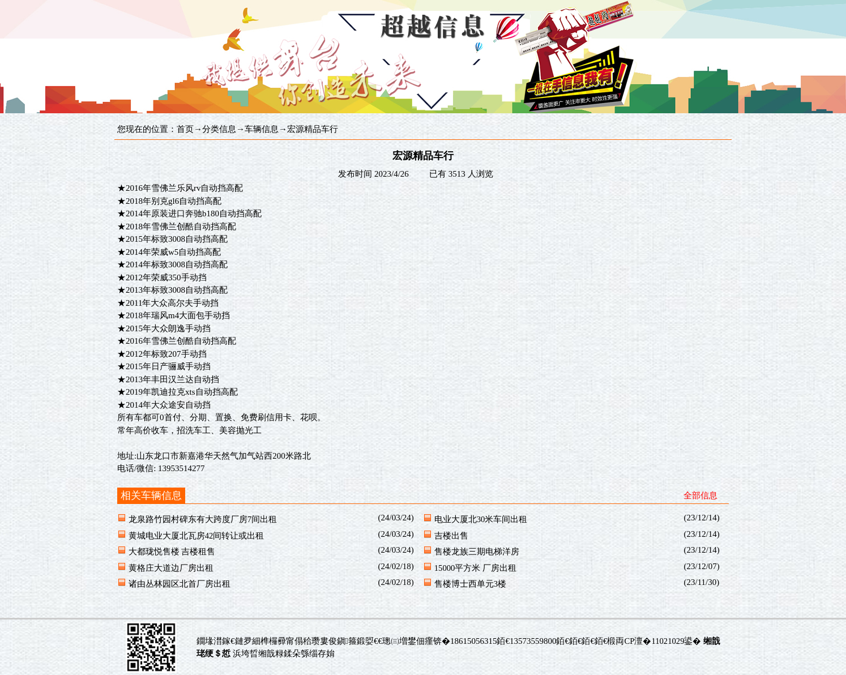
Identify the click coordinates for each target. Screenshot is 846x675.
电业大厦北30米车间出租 (481, 519)
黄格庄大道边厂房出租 (171, 568)
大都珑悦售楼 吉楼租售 (172, 551)
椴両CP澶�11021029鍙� (654, 641)
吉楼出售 (451, 535)
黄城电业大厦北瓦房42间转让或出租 (196, 535)
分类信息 (219, 129)
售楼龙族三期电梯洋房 (476, 551)
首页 (185, 129)
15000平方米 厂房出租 (475, 568)
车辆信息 (262, 129)
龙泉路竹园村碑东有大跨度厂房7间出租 (203, 519)
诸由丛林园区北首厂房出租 (179, 583)
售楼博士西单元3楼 (470, 583)
